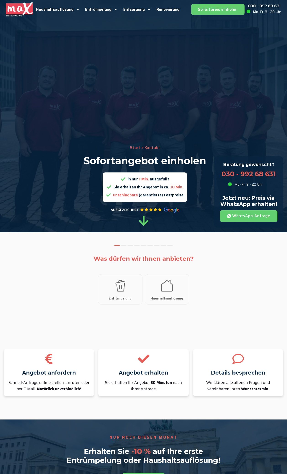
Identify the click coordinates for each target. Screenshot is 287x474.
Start (135, 148)
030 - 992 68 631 (264, 6)
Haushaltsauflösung (58, 9)
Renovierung (167, 9)
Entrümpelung (101, 9)
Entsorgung (137, 9)
